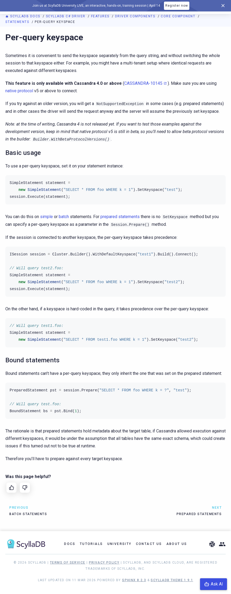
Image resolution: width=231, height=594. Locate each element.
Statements (17, 22)
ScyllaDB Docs (23, 16)
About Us (176, 544)
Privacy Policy (104, 562)
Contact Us (149, 544)
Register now (176, 5)
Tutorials (91, 544)
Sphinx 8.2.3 (134, 580)
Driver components (135, 16)
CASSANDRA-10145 (143, 83)
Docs (70, 544)
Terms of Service (67, 562)
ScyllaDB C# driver (66, 16)
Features (101, 16)
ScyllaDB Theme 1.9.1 (172, 580)
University (119, 544)
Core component (179, 16)
